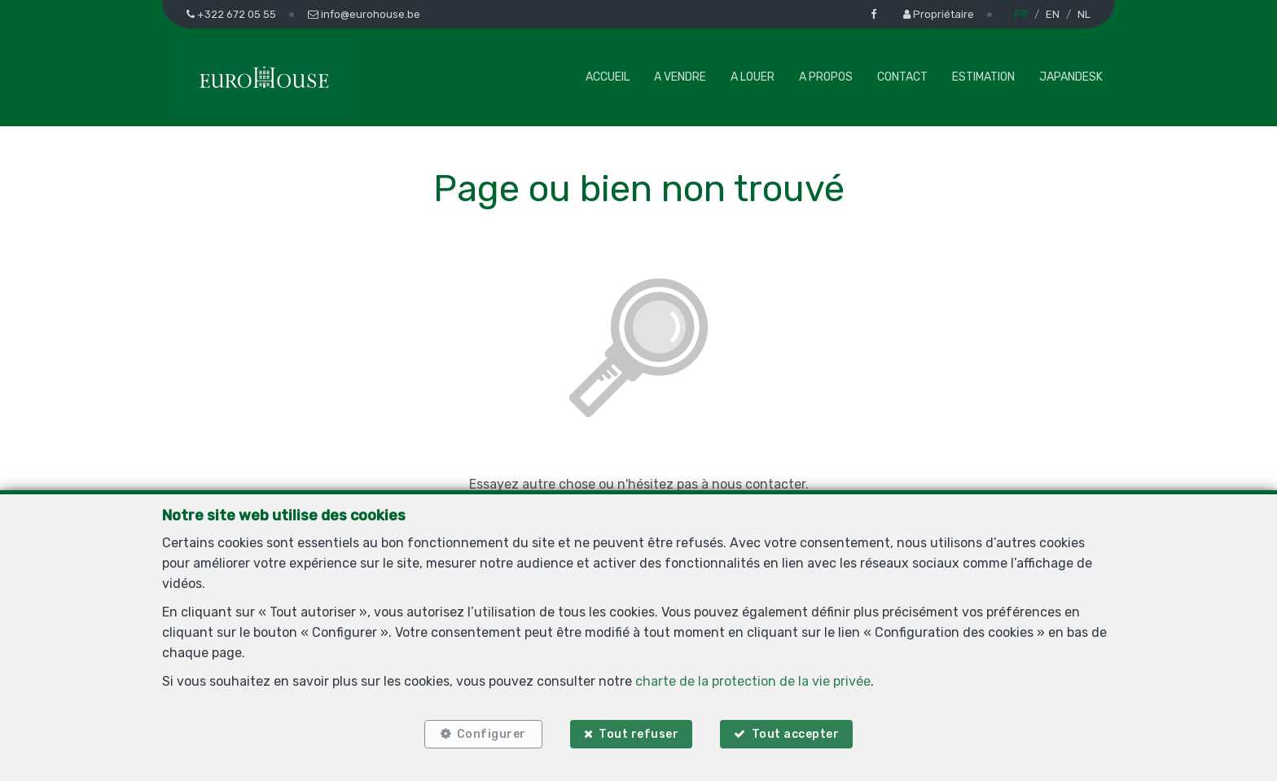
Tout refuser (638, 734)
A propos (826, 77)
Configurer (491, 734)
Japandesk (1071, 77)
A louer (753, 77)
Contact (902, 77)
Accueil (608, 77)
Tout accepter (796, 734)
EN (1053, 14)
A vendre (680, 77)
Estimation (983, 77)
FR (1021, 14)
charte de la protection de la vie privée (753, 681)
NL (1083, 14)
